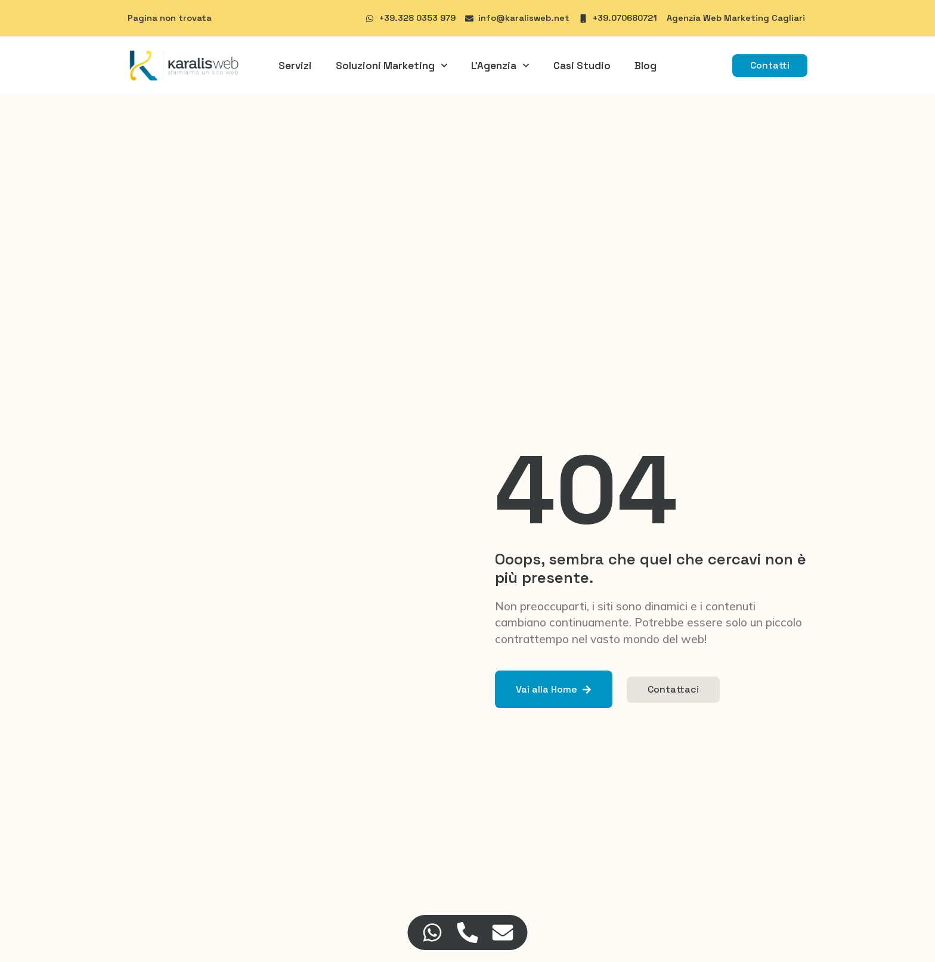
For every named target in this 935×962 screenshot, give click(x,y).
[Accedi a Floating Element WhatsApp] (432, 932)
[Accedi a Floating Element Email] (503, 932)
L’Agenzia (500, 65)
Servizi (295, 65)
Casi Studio (582, 65)
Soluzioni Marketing (392, 65)
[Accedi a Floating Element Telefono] (467, 932)
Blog (645, 65)
